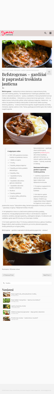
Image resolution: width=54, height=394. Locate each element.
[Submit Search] (3, 283)
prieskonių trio (44, 152)
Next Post (46, 275)
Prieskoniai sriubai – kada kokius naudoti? (24, 318)
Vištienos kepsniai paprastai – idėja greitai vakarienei (27, 312)
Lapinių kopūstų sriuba (18, 306)
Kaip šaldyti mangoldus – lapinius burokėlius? (25, 300)
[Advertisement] (27, 15)
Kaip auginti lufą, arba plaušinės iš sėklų (23, 294)
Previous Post (8, 275)
